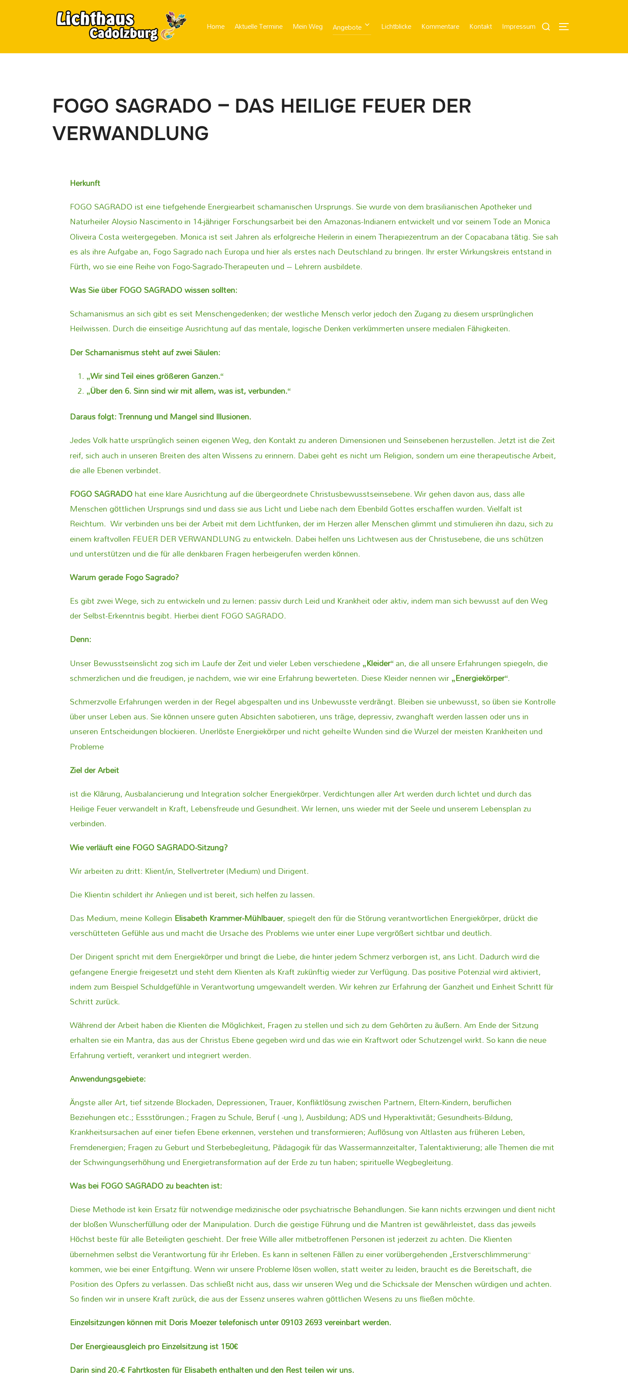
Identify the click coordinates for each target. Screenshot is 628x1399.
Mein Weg (309, 26)
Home (217, 26)
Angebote (353, 27)
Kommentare (441, 26)
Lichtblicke (397, 26)
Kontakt (481, 26)
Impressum (519, 26)
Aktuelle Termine (260, 26)
